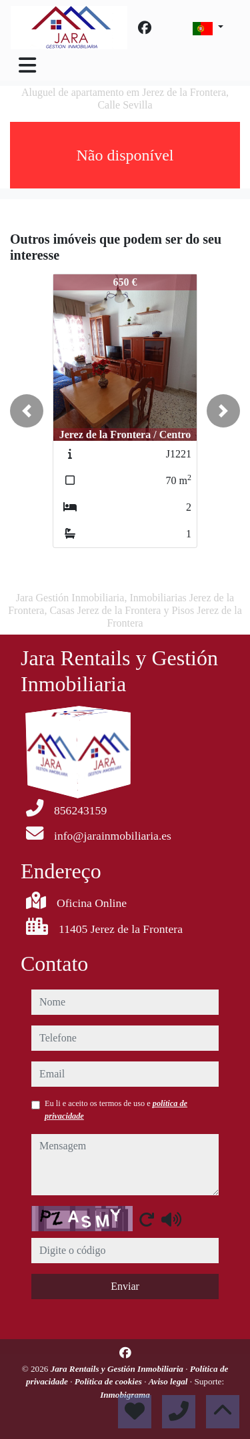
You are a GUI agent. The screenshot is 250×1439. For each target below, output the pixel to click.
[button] (26, 411)
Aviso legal (169, 1381)
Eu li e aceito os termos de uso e (116, 1109)
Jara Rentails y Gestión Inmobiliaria (118, 1369)
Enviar (125, 1286)
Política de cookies (109, 1381)
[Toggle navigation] (27, 65)
